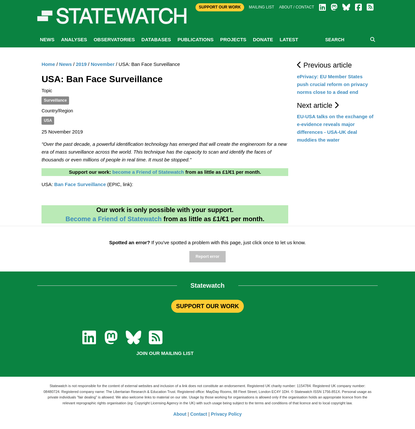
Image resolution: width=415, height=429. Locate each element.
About (179, 414)
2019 (81, 64)
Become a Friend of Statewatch (113, 218)
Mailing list (261, 7)
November (102, 64)
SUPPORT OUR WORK (207, 306)
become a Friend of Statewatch (148, 172)
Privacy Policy (226, 414)
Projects (233, 39)
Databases (156, 39)
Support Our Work (220, 7)
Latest (288, 39)
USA (48, 120)
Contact (198, 414)
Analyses (74, 39)
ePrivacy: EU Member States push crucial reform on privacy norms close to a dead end (332, 84)
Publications (195, 39)
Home (48, 64)
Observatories (114, 39)
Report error (207, 256)
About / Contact (296, 7)
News (47, 39)
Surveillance (55, 100)
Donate (263, 39)
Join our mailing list (165, 353)
